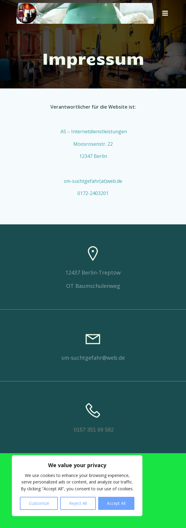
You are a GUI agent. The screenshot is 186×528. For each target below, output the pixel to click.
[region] (77, 485)
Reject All (78, 503)
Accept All (116, 503)
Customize (39, 503)
